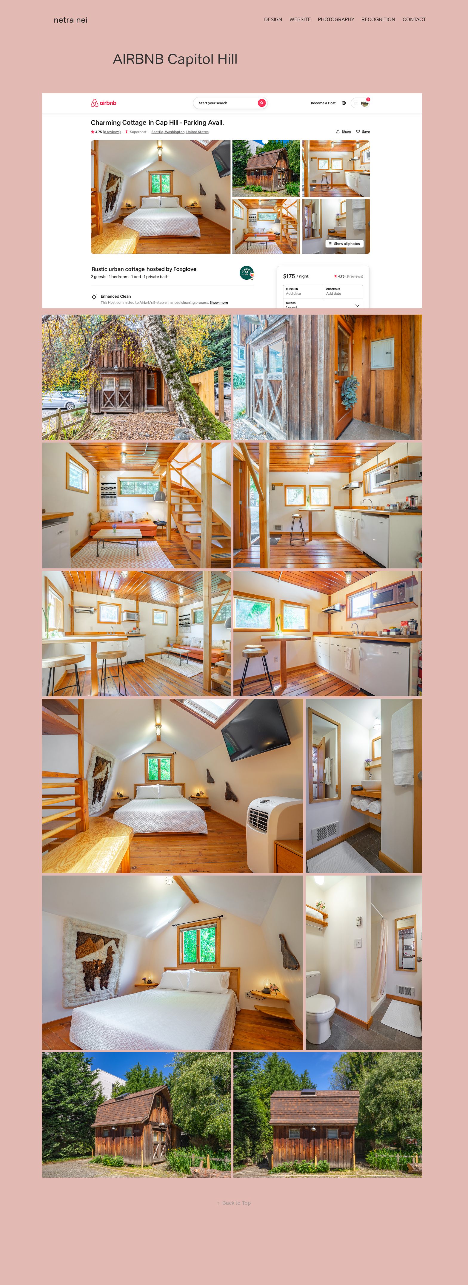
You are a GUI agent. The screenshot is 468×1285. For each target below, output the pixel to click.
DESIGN (273, 19)
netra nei (71, 19)
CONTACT (414, 19)
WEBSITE (300, 19)
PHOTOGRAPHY (336, 19)
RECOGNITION (378, 19)
